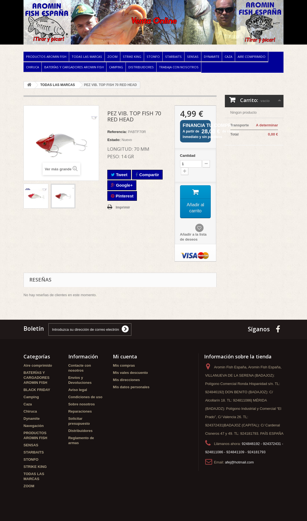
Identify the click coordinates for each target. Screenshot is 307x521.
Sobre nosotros (81, 404)
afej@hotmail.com (239, 462)
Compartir (147, 174)
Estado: (114, 140)
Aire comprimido (252, 56)
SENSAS (193, 56)
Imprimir (123, 207)
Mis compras (124, 365)
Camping (116, 67)
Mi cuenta (125, 356)
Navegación (34, 426)
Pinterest (122, 196)
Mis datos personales (131, 387)
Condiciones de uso (85, 397)
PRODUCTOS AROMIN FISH (46, 56)
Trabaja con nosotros (179, 67)
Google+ (122, 185)
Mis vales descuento (130, 373)
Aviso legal (77, 390)
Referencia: (117, 132)
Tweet (119, 174)
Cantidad (188, 155)
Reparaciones (80, 411)
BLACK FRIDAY (37, 390)
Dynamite (211, 56)
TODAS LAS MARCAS (87, 56)
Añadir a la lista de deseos (193, 237)
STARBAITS (173, 56)
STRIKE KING (132, 56)
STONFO (153, 56)
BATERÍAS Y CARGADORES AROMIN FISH (74, 67)
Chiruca (32, 67)
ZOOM (112, 56)
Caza (228, 56)
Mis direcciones (126, 380)
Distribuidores (141, 67)
